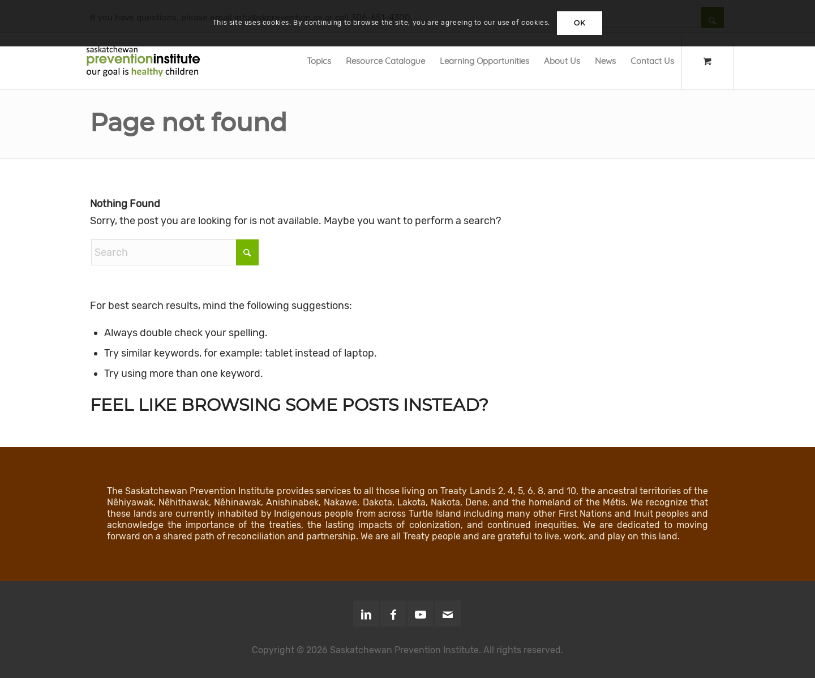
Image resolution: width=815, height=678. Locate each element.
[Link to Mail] (448, 613)
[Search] (175, 252)
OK (579, 23)
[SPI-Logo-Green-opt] (143, 61)
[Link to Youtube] (421, 613)
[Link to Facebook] (393, 613)
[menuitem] (318, 61)
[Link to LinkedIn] (366, 613)
